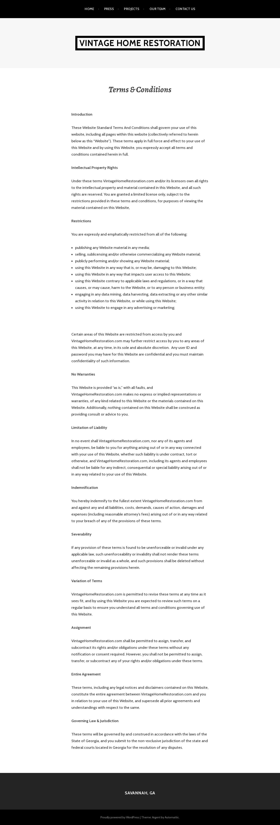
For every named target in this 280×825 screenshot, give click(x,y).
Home (89, 9)
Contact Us (185, 9)
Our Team (158, 9)
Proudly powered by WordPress (119, 817)
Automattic (172, 817)
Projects (131, 9)
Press (109, 9)
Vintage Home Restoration (140, 43)
